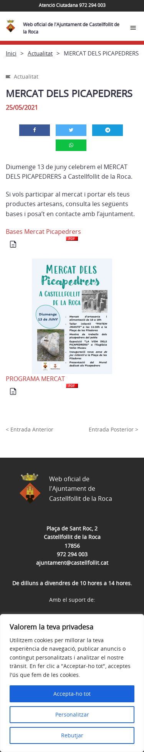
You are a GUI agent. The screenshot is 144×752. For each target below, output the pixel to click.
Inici (11, 53)
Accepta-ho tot (72, 693)
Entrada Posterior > (113, 429)
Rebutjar (72, 735)
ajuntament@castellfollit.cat (72, 562)
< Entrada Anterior (29, 429)
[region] (72, 683)
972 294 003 (72, 554)
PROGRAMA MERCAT (42, 381)
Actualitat (40, 53)
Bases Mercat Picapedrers (43, 234)
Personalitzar (72, 714)
